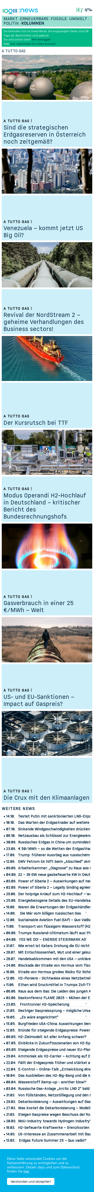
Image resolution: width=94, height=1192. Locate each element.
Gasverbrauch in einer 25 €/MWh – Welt (39, 606)
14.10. (10, 816)
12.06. (10, 978)
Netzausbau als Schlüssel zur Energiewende (55, 835)
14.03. (10, 1134)
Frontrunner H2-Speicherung (44, 1004)
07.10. (10, 829)
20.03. (11, 1121)
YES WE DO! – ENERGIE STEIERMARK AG (52, 939)
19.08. (10, 907)
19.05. (10, 1017)
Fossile (59, 18)
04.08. (11, 940)
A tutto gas (14, 51)
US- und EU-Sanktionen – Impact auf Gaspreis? (39, 700)
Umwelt (78, 18)
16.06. (10, 972)
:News (28, 10)
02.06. (11, 998)
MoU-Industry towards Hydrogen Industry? (54, 1121)
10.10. (10, 823)
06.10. (10, 836)
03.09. (11, 881)
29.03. (11, 1102)
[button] (88, 10)
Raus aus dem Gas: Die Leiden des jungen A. (55, 991)
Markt (11, 18)
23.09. (11, 849)
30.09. (11, 842)
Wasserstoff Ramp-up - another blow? (52, 1082)
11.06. (10, 985)
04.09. (11, 875)
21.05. (10, 1011)
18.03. (10, 1128)
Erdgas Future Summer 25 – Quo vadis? (52, 1140)
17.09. (10, 855)
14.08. (10, 913)
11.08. (10, 926)
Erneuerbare (34, 18)
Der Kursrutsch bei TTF (36, 422)
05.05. (11, 1050)
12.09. (10, 862)
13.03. (10, 1140)
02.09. (11, 887)
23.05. (11, 1004)
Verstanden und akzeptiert (31, 1181)
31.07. (10, 946)
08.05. (11, 1037)
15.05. (11, 1024)
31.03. (10, 1095)
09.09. (11, 868)
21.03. (10, 1115)
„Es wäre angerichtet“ (39, 1017)
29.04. (11, 1056)
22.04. (11, 1063)
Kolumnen (32, 23)
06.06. (11, 991)
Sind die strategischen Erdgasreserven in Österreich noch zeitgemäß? (45, 134)
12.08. (10, 920)
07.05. (11, 1043)
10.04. (11, 1076)
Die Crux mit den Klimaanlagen (46, 797)
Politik (11, 23)
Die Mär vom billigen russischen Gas (50, 913)
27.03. (11, 1108)
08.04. (11, 1082)
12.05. (10, 1030)
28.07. (11, 952)
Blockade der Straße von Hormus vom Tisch (55, 965)
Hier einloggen (41, 39)
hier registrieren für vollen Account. (33, 43)
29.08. (11, 894)
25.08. (11, 901)
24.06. (11, 965)
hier (26, 1171)
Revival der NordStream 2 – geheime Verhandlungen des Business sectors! (44, 321)
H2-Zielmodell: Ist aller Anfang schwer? (52, 1037)
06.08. (11, 933)
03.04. (11, 1089)
